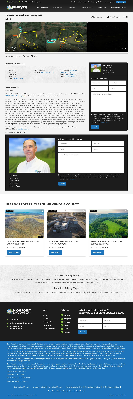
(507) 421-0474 (69, 74)
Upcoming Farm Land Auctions (109, 292)
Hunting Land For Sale (51, 292)
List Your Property (42, 8)
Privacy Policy (104, 122)
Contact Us (87, 2)
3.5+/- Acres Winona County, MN (63, 241)
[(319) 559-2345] (7, 1)
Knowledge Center (96, 2)
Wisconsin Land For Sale (91, 282)
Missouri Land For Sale (101, 279)
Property (46, 318)
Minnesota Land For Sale (86, 279)
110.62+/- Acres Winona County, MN (23, 241)
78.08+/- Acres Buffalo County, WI (106, 241)
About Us (73, 2)
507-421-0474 (9, 96)
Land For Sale (73, 8)
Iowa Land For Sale (58, 279)
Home (45, 315)
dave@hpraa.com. (23, 129)
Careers (80, 2)
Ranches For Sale (64, 292)
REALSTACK (123, 395)
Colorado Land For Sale (31, 279)
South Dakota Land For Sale (75, 282)
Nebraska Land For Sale (116, 279)
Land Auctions (58, 8)
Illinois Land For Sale (45, 279)
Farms (21, 78)
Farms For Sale (39, 292)
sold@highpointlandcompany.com (31, 2)
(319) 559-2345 (13, 2)
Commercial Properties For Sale (24, 292)
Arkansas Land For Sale (16, 279)
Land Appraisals (87, 8)
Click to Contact (70, 76)
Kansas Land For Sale (71, 279)
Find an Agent (102, 8)
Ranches (15, 78)
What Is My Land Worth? (118, 8)
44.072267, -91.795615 (48, 72)
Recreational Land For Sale (78, 292)
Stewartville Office (66, 72)
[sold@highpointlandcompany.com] (19, 1)
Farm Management (109, 2)
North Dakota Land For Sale (42, 282)
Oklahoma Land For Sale (59, 282)
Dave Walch (73, 70)
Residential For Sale (93, 292)
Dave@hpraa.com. (22, 96)
